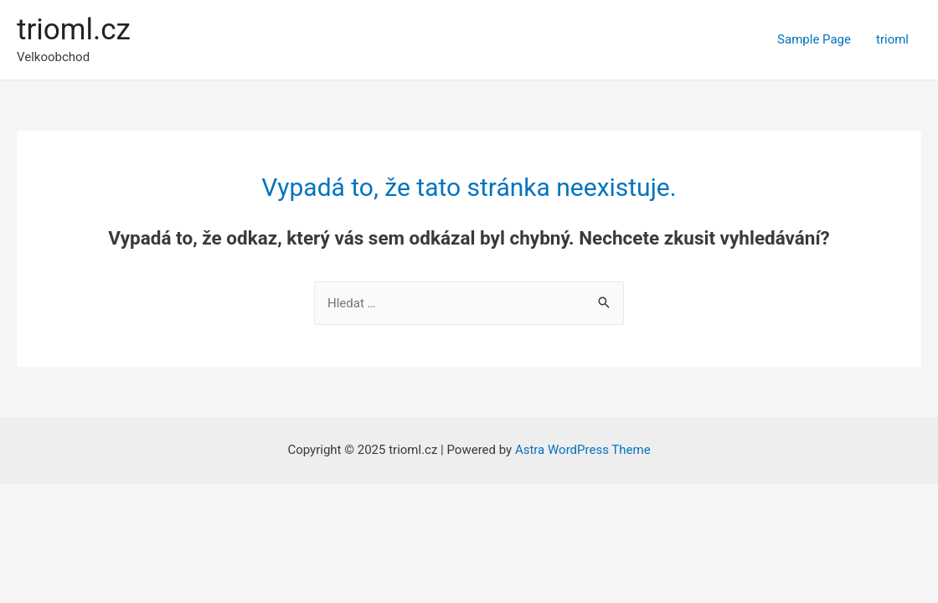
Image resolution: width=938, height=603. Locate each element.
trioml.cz (74, 30)
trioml (892, 39)
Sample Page (814, 39)
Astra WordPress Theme (583, 449)
